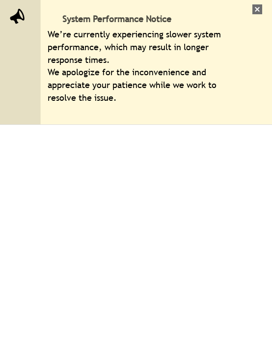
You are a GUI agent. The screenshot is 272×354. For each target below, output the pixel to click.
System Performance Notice (116, 19)
